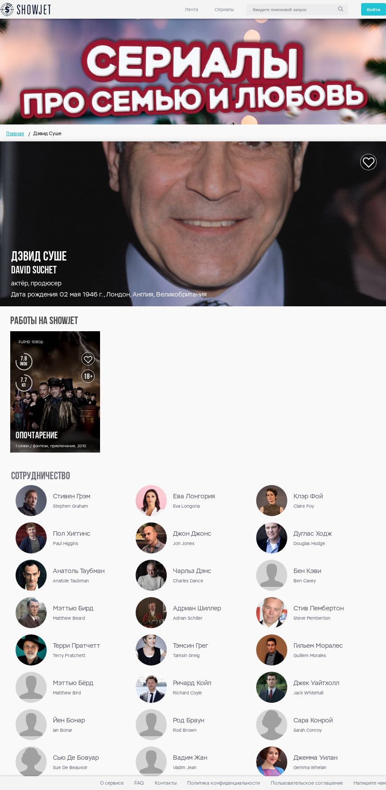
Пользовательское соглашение (307, 783)
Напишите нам (370, 783)
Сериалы (224, 9)
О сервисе (112, 783)
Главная (15, 133)
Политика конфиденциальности (223, 783)
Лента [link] (191, 9)
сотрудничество (40, 476)
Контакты (166, 783)
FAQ (139, 783)
